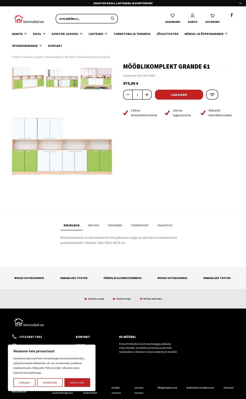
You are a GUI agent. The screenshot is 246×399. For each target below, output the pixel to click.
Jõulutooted (167, 34)
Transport (228, 387)
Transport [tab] (140, 225)
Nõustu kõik (77, 382)
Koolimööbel (54, 57)
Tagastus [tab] (164, 225)
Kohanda (24, 382)
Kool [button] (37, 34)
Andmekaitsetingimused (200, 387)
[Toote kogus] (137, 95)
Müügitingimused (167, 387)
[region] (51, 368)
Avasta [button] (17, 34)
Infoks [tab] (93, 225)
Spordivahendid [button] (25, 46)
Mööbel (69, 57)
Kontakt (55, 46)
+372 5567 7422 (27, 336)
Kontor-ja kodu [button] (65, 34)
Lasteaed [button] (96, 34)
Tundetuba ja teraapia (132, 34)
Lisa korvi (181, 95)
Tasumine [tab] (114, 225)
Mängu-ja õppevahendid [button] (204, 34)
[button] (216, 95)
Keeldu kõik (50, 382)
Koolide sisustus (33, 57)
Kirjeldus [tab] (72, 225)
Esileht (16, 57)
